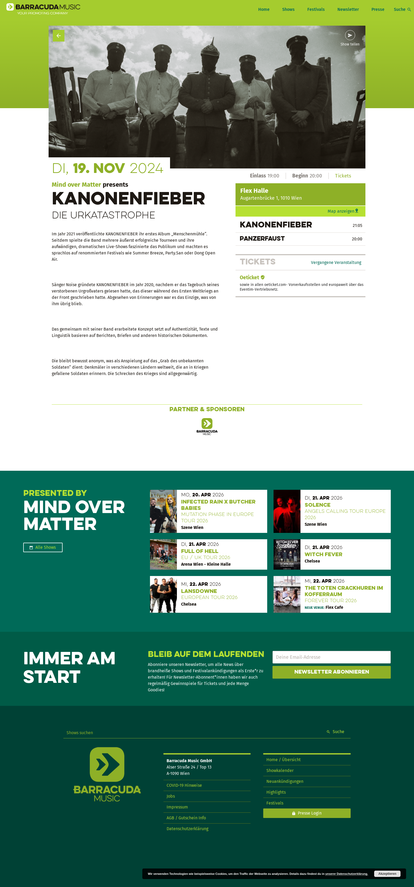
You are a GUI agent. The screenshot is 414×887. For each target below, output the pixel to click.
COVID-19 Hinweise (184, 785)
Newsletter (348, 9)
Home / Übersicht (283, 759)
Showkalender (280, 770)
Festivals (316, 9)
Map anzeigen (341, 211)
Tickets (343, 176)
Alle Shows (45, 547)
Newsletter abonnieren (331, 672)
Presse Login (310, 813)
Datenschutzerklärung (187, 828)
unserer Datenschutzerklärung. (346, 873)
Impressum (177, 807)
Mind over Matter (76, 184)
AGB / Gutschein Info (186, 817)
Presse (377, 9)
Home (264, 9)
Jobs (171, 796)
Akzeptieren (387, 874)
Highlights (276, 792)
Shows (288, 9)
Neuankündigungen (284, 781)
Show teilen (350, 44)
